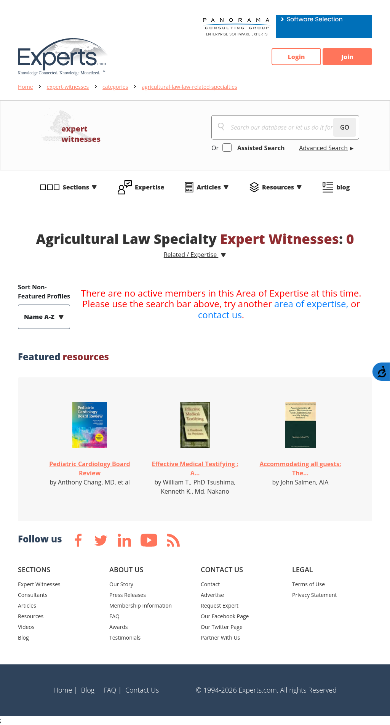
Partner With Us (220, 637)
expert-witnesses (68, 86)
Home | (65, 690)
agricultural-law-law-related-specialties (189, 86)
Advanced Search (323, 148)
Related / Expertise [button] (191, 254)
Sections (76, 187)
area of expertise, (311, 303)
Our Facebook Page (225, 616)
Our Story (121, 584)
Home (25, 86)
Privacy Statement (314, 594)
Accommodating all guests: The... (300, 468)
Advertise (212, 594)
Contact (210, 584)
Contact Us (142, 690)
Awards (118, 626)
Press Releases (127, 594)
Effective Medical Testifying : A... (195, 468)
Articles (209, 187)
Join (347, 57)
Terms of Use (308, 584)
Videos (26, 626)
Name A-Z (40, 317)
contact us (220, 314)
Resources (278, 187)
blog (343, 187)
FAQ (114, 616)
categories (115, 86)
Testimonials (125, 637)
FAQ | (113, 690)
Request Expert (219, 605)
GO (344, 127)
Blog (23, 637)
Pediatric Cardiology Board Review (89, 468)
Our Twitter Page (222, 626)
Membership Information (140, 605)
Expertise (149, 187)
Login (296, 57)
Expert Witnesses (39, 584)
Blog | (90, 690)
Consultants (33, 594)
